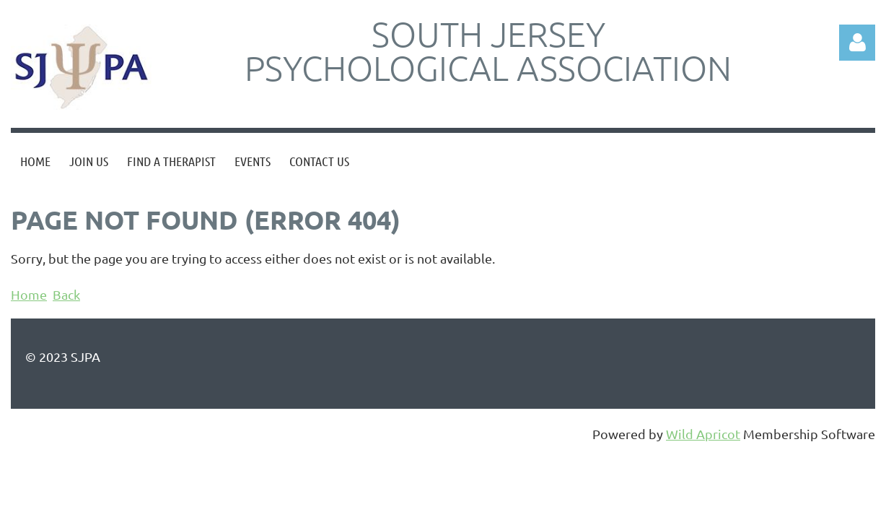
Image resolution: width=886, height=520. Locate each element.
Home (29, 294)
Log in (857, 43)
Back (66, 294)
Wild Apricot (703, 433)
